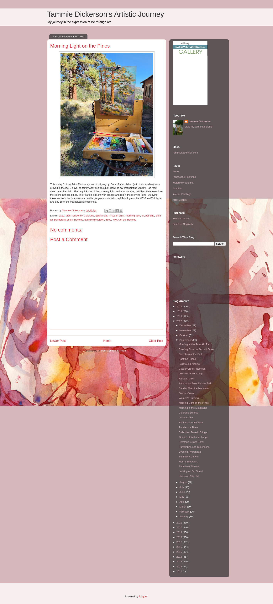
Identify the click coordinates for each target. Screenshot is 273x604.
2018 (179, 537)
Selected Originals (183, 224)
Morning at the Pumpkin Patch (195, 344)
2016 (179, 546)
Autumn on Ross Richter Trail (195, 383)
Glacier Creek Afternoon (192, 368)
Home (107, 340)
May (182, 496)
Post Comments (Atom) (114, 350)
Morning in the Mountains (193, 407)
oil (142, 215)
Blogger (143, 596)
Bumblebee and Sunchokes (194, 446)
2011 (179, 571)
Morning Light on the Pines (194, 402)
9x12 (61, 215)
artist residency (74, 215)
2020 (179, 527)
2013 (179, 561)
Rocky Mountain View (191, 422)
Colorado (89, 215)
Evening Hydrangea (190, 451)
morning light (133, 215)
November (185, 330)
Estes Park (101, 215)
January (184, 516)
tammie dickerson (94, 219)
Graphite (177, 188)
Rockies (78, 219)
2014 (179, 556)
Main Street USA (188, 461)
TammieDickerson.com (185, 152)
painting (149, 215)
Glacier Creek (186, 393)
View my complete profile (198, 126)
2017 (179, 542)
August (183, 482)
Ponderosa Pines (188, 427)
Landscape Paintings (184, 176)
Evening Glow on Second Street (196, 349)
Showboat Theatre (189, 466)
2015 (179, 551)
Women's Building (189, 398)
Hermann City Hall (189, 476)
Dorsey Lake (186, 417)
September (185, 340)
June (182, 492)
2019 (179, 532)
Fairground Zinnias (189, 363)
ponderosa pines (63, 219)
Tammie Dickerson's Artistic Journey (105, 14)
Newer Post (58, 340)
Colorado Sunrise (188, 412)
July (182, 487)
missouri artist (116, 215)
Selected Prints (181, 218)
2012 (179, 566)
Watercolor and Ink (183, 182)
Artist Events (180, 199)
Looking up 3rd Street (191, 471)
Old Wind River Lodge (191, 373)
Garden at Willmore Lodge (193, 437)
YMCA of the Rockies (124, 219)
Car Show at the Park (191, 354)
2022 (179, 321)
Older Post (156, 340)
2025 (179, 306)
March (183, 506)
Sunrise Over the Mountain (194, 388)
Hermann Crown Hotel (191, 441)
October (184, 335)
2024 (179, 311)
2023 (179, 316)
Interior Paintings (182, 194)
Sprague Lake (186, 378)
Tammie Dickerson (199, 121)
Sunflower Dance (188, 456)
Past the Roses (187, 358)
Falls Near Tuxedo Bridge (193, 432)
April (182, 501)
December (185, 325)
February (184, 511)
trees (108, 219)
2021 (179, 522)
